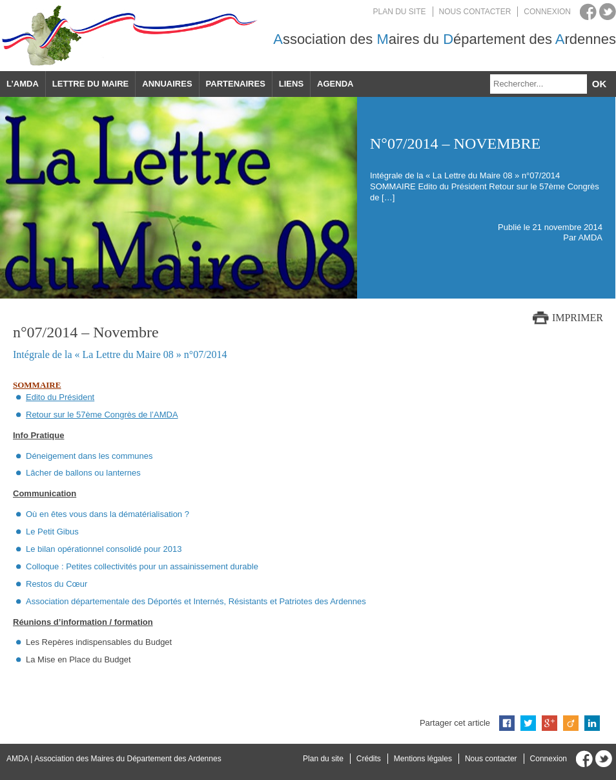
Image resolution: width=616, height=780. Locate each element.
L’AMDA (22, 84)
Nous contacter (475, 11)
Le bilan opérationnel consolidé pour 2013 (103, 549)
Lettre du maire (90, 84)
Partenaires (235, 84)
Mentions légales (423, 758)
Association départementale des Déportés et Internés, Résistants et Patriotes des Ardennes (196, 601)
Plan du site (399, 11)
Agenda (335, 84)
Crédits (368, 758)
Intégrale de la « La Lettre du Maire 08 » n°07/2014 (120, 354)
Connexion (547, 11)
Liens (291, 84)
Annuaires (167, 84)
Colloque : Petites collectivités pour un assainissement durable (142, 566)
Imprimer (577, 317)
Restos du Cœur (56, 584)
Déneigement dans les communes (89, 456)
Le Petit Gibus (52, 531)
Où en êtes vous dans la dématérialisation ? (107, 514)
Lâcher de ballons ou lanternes (83, 473)
